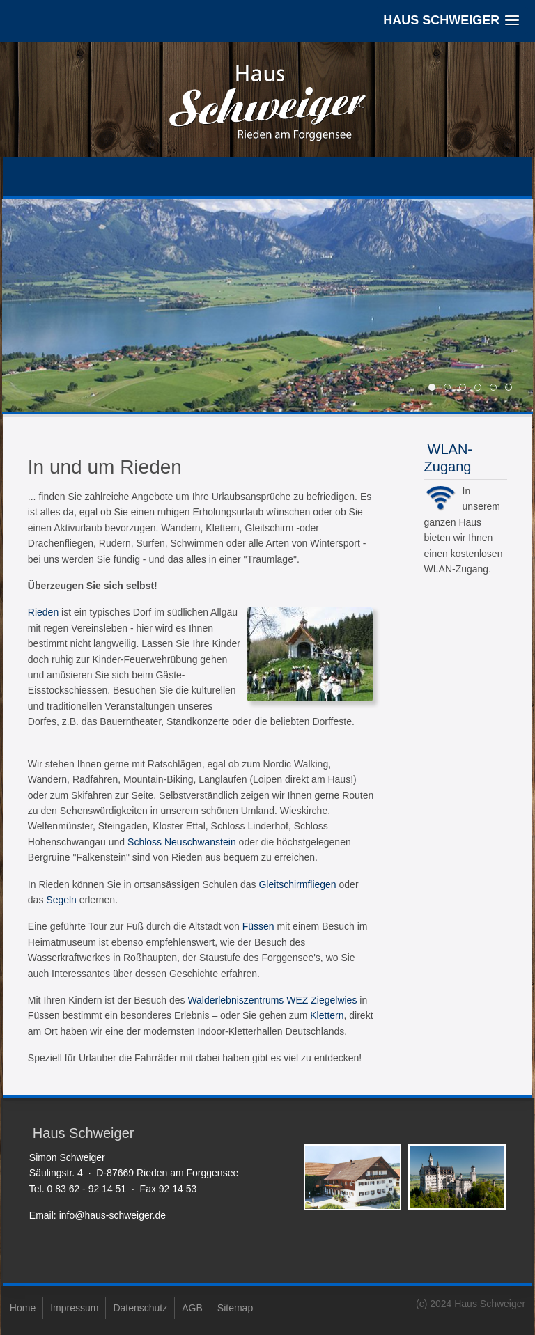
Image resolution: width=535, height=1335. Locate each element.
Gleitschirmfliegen (297, 884)
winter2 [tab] (511, 389)
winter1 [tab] (496, 389)
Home (23, 1307)
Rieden (43, 612)
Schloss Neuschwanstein (181, 842)
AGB (192, 1307)
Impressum (74, 1307)
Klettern (326, 1015)
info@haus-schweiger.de (112, 1215)
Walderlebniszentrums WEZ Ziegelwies (272, 1000)
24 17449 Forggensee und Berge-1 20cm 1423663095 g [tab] (465, 389)
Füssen (258, 926)
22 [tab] (450, 389)
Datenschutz (140, 1307)
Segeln (61, 899)
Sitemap (235, 1307)
